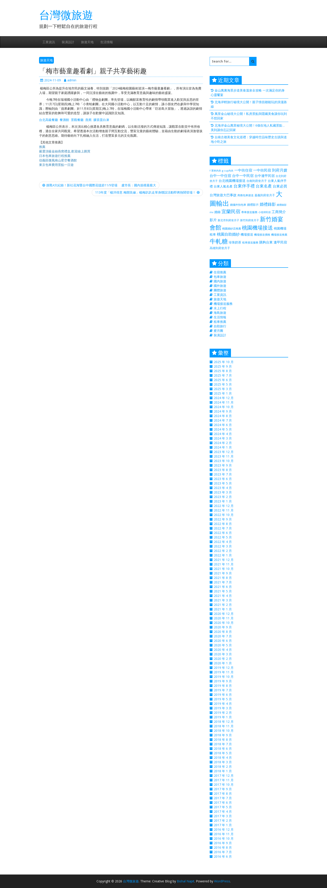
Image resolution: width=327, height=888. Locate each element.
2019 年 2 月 (223, 712)
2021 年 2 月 (223, 604)
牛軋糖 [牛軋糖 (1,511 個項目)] (219, 241)
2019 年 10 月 (224, 676)
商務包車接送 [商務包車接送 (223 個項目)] (245, 195)
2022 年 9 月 (223, 519)
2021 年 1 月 (223, 609)
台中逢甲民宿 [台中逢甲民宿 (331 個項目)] (265, 175)
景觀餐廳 (77, 120)
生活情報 (106, 42)
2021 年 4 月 (223, 595)
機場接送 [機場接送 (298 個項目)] (247, 234)
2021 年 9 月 (223, 573)
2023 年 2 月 (223, 497)
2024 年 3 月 (223, 438)
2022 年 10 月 (224, 515)
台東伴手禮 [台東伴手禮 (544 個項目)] (244, 186)
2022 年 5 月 (223, 537)
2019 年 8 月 (223, 685)
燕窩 (88, 120)
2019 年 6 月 (223, 694)
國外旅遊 (220, 285)
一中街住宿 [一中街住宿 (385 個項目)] (243, 170)
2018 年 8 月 (223, 739)
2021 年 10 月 (224, 569)
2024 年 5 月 (223, 429)
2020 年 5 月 (223, 645)
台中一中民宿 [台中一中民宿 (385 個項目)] (243, 175)
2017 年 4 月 (223, 811)
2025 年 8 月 (223, 371)
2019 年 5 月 (223, 699)
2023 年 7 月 (223, 474)
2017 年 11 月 (224, 780)
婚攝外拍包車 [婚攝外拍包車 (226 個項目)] (238, 205)
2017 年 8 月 (223, 793)
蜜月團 (218, 330)
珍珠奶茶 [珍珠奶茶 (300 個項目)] (235, 242)
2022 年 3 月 (223, 546)
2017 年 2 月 (223, 820)
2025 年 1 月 (223, 393)
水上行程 (220, 308)
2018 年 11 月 (224, 726)
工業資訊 (48, 42)
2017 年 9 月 (223, 789)
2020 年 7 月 (223, 636)
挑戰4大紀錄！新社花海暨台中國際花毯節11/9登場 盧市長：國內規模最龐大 (99, 185)
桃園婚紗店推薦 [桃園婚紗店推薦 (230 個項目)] (231, 228)
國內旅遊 (220, 281)
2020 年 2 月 (223, 658)
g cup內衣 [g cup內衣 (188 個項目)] (227, 170)
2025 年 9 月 (223, 366)
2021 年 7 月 (223, 582)
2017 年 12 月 (224, 775)
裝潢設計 (68, 42)
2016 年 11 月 (224, 834)
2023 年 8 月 (223, 470)
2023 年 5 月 (223, 483)
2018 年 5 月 (223, 753)
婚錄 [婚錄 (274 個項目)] (217, 212)
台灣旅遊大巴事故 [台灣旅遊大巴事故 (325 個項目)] (223, 195)
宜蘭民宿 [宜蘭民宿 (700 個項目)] (231, 211)
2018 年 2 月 (223, 766)
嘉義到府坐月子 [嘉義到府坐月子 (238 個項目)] (265, 195)
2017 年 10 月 (224, 784)
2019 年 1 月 (223, 717)
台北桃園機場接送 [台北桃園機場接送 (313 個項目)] (232, 180)
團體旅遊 (220, 290)
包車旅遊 (220, 276)
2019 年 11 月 (224, 672)
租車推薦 (220, 321)
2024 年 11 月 (224, 402)
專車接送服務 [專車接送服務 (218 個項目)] (249, 212)
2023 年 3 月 (223, 492)
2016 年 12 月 (224, 829)
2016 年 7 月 (223, 852)
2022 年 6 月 (223, 533)
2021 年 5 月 (223, 591)
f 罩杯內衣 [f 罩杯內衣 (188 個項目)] (215, 170)
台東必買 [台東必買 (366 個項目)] (280, 186)
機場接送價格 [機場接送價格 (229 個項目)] (262, 235)
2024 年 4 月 (223, 434)
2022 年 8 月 (223, 524)
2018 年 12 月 (224, 721)
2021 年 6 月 (223, 587)
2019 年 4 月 (223, 703)
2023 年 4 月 (223, 488)
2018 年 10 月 (224, 730)
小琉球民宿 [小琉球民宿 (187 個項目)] (264, 212)
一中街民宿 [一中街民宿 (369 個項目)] (262, 170)
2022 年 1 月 (223, 555)
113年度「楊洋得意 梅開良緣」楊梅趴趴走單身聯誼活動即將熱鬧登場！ (147, 192)
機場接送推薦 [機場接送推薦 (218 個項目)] (279, 234)
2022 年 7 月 (223, 528)
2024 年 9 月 (223, 411)
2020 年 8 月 (223, 631)
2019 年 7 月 (223, 690)
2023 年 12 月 (224, 452)
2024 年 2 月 (223, 443)
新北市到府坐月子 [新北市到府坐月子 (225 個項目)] (228, 220)
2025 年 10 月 (224, 362)
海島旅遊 (220, 312)
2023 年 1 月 (223, 501)
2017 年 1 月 (223, 825)
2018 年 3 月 (223, 762)
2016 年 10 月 (224, 838)
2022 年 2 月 (223, 551)
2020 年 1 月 (223, 663)
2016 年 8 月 (223, 847)
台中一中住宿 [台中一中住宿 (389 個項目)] (220, 175)
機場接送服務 (223, 303)
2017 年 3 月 (223, 816)
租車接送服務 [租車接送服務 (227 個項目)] (250, 242)
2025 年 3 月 (223, 389)
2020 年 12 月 (224, 613)
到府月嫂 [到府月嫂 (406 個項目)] (279, 170)
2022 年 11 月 (224, 510)
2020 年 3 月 (223, 654)
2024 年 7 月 (223, 420)
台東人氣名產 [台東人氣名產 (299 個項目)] (223, 186)
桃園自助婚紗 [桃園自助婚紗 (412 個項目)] (228, 234)
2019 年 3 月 (223, 708)
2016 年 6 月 (223, 856)
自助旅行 (220, 326)
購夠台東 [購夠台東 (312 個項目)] (266, 242)
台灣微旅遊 (66, 14)
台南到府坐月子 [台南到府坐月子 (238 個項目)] (256, 181)
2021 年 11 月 (224, 564)
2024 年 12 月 (224, 398)
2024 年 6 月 (223, 425)
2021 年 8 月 (223, 578)
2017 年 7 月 (223, 798)
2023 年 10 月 (224, 461)
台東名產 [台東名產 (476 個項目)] (264, 186)
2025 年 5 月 (223, 384)
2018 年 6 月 (223, 748)
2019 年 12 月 (224, 667)
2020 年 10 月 (224, 622)
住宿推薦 (220, 272)
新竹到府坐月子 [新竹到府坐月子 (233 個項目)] (249, 220)
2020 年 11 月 (224, 618)
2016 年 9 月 (223, 843)
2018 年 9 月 (223, 735)
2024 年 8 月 (223, 416)
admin (70, 80)
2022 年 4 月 (223, 542)
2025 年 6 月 (223, 380)
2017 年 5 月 (223, 807)
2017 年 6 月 (223, 802)
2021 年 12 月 (224, 560)
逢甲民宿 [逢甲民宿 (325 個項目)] (280, 242)
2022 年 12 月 (224, 506)
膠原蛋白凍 (101, 120)
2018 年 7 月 (223, 744)
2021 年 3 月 (223, 600)
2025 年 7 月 (223, 375)
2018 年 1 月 (223, 771)
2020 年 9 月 (223, 627)
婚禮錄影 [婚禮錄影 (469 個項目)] (268, 204)
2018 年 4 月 (223, 757)
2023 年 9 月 (223, 465)
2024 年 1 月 (223, 447)
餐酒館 (64, 120)
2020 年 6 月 (223, 640)
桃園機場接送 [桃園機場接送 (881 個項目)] (257, 227)
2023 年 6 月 (223, 479)
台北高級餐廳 (48, 120)
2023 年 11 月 (224, 456)
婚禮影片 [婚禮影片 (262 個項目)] (253, 205)
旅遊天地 (87, 42)
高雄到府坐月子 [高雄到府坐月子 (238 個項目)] (220, 248)
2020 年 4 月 (223, 649)
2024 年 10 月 (224, 407)
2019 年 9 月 (223, 681)
